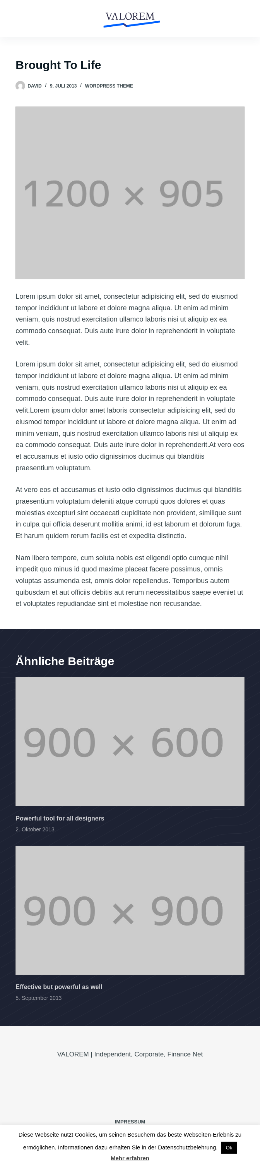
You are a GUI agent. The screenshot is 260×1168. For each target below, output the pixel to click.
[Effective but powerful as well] (129, 910)
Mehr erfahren (130, 1158)
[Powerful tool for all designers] (129, 741)
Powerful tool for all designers (59, 818)
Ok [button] (229, 1148)
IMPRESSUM (130, 1122)
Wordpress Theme (109, 86)
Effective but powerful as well (58, 987)
